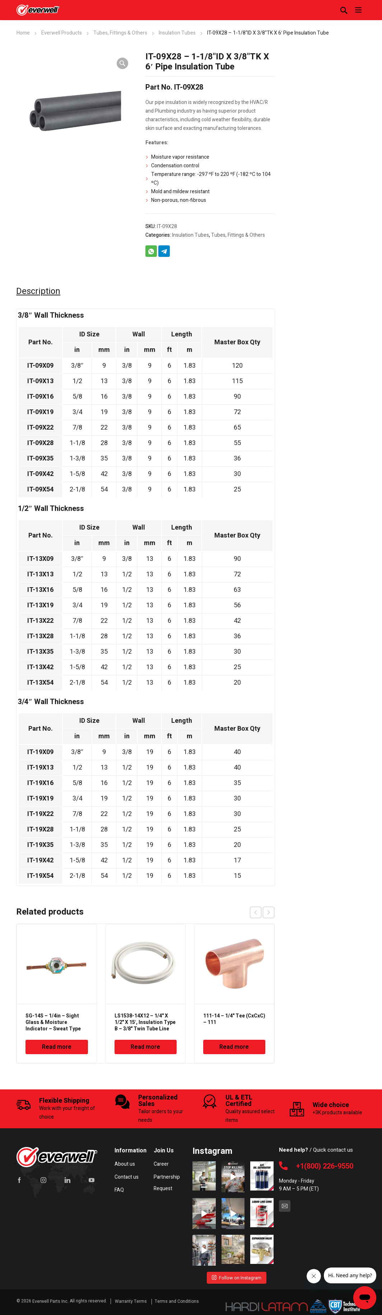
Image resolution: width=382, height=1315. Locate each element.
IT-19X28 (40, 829)
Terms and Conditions (177, 1300)
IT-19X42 (40, 860)
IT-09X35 (40, 458)
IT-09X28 (40, 443)
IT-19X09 (40, 752)
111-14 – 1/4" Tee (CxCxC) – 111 (234, 1019)
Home (23, 33)
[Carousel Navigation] (262, 912)
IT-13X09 (40, 559)
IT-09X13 (40, 381)
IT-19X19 (40, 798)
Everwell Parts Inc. (50, 1300)
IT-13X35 (40, 652)
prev (255, 912)
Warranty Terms (131, 1300)
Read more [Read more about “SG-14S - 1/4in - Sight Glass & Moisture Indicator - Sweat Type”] (56, 1047)
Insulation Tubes (177, 33)
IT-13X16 (40, 590)
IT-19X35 (40, 845)
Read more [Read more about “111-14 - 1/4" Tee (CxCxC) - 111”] (234, 1047)
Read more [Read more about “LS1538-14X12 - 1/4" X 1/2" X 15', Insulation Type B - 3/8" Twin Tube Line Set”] (145, 1047)
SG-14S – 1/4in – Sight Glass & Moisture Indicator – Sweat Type (53, 1022)
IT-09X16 (40, 397)
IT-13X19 (40, 605)
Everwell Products (61, 33)
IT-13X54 (40, 683)
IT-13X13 (40, 574)
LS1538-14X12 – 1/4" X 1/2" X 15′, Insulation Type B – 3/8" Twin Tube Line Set (145, 1025)
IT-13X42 (40, 667)
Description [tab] (38, 291)
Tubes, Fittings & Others (120, 33)
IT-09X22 (40, 427)
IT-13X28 (40, 636)
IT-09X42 (40, 474)
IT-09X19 (40, 412)
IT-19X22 (40, 814)
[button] (122, 63)
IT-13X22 (40, 621)
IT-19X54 (40, 876)
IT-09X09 (40, 366)
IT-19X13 (40, 767)
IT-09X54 (40, 489)
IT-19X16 (40, 783)
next (268, 912)
